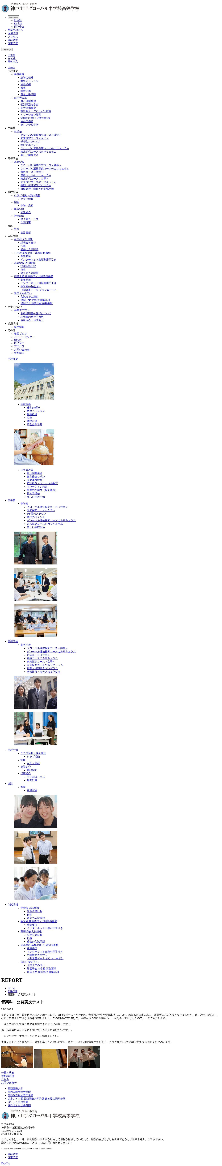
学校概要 (19, 74)
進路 (16, 229)
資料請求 (13, 40)
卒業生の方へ (15, 30)
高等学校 (19, 161)
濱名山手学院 (28, 94)
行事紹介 (19, 215)
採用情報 (13, 33)
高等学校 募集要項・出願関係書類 (33, 276)
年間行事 (26, 222)
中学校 (18, 131)
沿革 (23, 87)
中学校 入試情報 (23, 239)
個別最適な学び (29, 104)
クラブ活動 (27, 199)
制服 (16, 202)
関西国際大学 (15, 1088)
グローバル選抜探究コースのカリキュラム (45, 148)
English (18, 23)
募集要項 (26, 256)
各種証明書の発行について (36, 313)
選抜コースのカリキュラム (36, 175)
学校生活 (13, 750)
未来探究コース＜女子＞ (35, 138)
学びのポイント (29, 145)
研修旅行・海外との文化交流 (37, 188)
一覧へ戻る (7, 1072)
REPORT (19, 343)
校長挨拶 (26, 84)
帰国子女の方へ (23, 293)
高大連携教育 (28, 108)
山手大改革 (20, 97)
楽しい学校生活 (29, 124)
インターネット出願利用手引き (38, 259)
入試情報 (13, 904)
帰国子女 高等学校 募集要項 (37, 303)
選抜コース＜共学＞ (32, 172)
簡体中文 (19, 26)
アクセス (13, 36)
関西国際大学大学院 (19, 1092)
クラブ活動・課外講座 (27, 195)
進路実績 (26, 232)
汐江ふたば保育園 (18, 1102)
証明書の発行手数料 (32, 316)
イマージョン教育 (31, 114)
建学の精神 (27, 77)
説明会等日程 (28, 242)
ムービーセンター (24, 337)
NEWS (17, 340)
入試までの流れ (29, 296)
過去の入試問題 (29, 249)
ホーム (11, 67)
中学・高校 (27, 205)
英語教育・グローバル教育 (36, 111)
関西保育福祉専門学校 (20, 1095)
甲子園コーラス (29, 219)
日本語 (18, 20)
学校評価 (26, 91)
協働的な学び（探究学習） (36, 118)
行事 (23, 246)
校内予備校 (27, 121)
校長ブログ (20, 333)
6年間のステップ (30, 141)
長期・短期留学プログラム (36, 185)
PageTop (5, 1163)
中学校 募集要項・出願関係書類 (32, 252)
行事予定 (13, 43)
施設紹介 (19, 209)
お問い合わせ (21, 349)
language (13, 17)
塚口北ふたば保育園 (19, 1105)
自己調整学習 (28, 101)
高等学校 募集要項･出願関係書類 (39, 945)
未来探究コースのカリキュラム (38, 151)
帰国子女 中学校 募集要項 (35, 300)
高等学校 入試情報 (24, 263)
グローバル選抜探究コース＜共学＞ (41, 134)
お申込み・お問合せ (32, 320)
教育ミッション (29, 81)
